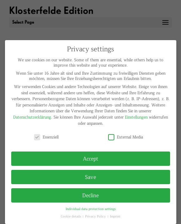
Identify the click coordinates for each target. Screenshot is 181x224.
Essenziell (46, 136)
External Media (125, 136)
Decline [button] (90, 195)
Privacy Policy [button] (96, 216)
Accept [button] (90, 158)
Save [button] (90, 176)
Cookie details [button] (71, 216)
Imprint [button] (115, 216)
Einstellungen (136, 116)
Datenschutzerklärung (32, 116)
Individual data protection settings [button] (91, 209)
